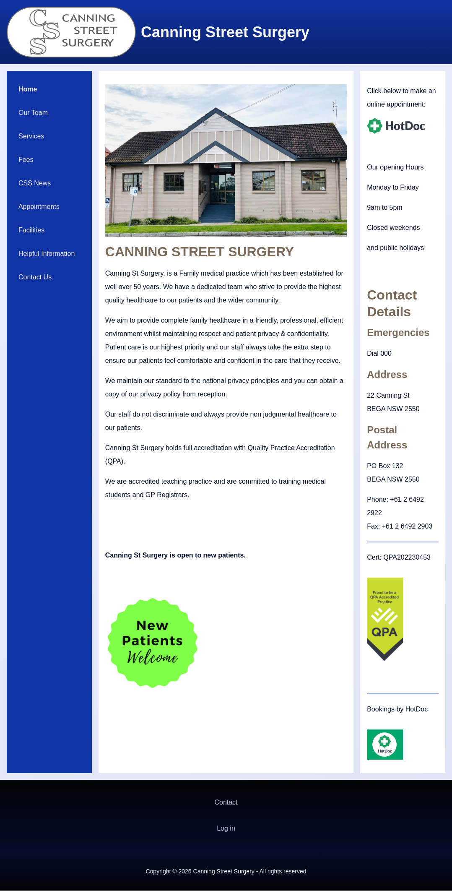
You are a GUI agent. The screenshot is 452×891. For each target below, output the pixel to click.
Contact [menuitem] (225, 802)
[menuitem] (49, 89)
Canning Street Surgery (225, 32)
